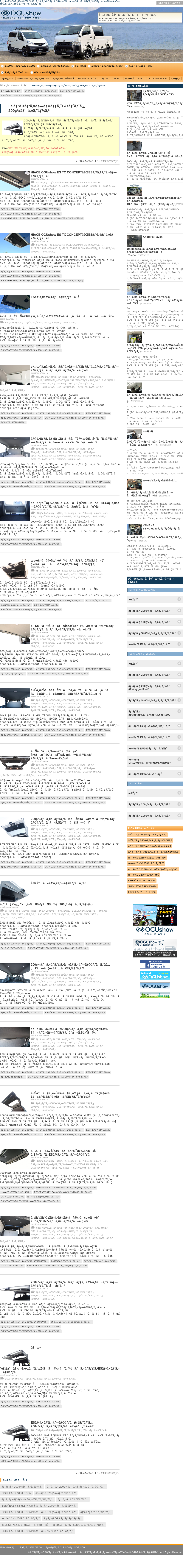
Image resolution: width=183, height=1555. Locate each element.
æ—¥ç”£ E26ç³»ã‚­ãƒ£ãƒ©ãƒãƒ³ (43, 1197)
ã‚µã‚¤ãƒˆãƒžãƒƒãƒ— (31, 1547)
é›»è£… (141, 79)
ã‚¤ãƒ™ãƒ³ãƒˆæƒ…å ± (17, 72)
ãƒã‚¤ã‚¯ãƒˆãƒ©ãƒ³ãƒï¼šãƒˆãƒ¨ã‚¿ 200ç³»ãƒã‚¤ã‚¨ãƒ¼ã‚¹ (68, 570)
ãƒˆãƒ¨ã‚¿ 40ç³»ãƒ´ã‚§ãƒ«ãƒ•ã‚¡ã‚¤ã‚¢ (149, 846)
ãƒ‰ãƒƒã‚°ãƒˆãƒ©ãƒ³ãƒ (13, 422)
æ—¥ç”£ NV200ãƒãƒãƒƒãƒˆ (16, 1192)
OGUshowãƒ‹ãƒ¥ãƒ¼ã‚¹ (47, 72)
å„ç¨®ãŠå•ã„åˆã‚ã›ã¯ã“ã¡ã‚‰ (140, 17)
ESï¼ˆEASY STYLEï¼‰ (72, 91)
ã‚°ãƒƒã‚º (175, 79)
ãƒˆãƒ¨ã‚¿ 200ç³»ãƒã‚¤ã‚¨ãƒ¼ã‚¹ (40, 91)
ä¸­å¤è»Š (80, 66)
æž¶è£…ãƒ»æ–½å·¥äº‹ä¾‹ (55, 66)
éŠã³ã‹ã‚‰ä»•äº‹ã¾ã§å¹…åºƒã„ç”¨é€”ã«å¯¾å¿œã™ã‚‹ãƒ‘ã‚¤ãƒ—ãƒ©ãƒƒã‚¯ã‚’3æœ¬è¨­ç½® (63, 755)
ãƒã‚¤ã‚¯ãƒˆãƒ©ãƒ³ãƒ (98, 600)
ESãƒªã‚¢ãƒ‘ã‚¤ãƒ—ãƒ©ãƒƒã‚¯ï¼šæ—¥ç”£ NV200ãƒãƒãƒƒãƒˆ (65, 1167)
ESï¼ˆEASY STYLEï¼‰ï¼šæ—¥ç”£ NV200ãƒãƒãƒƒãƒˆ (63, 1192)
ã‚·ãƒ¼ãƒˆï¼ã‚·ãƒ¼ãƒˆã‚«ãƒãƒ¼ (33, 79)
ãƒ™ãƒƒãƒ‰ (8, 79)
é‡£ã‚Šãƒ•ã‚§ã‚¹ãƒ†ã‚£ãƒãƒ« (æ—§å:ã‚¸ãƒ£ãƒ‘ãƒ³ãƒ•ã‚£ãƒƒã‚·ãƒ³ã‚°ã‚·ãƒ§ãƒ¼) (42, 218)
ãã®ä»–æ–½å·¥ (158, 79)
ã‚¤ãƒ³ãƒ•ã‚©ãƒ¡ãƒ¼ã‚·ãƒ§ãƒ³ (107, 66)
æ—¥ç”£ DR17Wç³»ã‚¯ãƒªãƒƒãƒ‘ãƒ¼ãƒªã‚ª (152, 869)
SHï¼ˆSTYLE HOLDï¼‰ (142, 886)
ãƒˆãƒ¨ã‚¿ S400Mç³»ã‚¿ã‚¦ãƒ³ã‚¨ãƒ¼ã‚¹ (150, 840)
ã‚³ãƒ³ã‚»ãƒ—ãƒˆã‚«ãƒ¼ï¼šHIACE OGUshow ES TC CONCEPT (69, 182)
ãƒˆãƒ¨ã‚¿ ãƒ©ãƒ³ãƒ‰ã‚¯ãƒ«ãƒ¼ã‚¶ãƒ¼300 (153, 851)
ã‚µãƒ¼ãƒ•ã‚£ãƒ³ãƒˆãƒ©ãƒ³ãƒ (16, 605)
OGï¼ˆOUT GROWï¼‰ (141, 880)
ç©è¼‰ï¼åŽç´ (88, 79)
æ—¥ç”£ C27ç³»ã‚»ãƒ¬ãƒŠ (143, 874)
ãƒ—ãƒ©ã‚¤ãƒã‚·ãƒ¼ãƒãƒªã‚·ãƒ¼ (65, 1547)
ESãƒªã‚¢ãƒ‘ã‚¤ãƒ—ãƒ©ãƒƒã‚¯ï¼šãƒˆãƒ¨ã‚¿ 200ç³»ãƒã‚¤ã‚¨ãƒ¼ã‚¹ (68, 85)
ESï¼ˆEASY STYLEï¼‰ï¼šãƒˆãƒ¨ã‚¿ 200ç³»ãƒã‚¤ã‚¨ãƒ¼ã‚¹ (31, 95)
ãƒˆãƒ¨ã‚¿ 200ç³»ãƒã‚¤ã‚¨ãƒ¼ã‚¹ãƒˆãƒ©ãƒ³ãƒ (59, 413)
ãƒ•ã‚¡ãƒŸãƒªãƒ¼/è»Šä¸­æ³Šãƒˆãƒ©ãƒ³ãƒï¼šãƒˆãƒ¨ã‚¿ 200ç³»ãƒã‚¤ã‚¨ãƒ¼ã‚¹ (73, 380)
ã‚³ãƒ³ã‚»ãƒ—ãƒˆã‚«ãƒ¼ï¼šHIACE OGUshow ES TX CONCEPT (69, 245)
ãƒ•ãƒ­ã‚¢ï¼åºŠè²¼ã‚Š (63, 79)
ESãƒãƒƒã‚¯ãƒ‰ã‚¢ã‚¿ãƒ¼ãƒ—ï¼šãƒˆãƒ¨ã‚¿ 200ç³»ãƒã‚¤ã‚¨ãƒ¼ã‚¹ (68, 516)
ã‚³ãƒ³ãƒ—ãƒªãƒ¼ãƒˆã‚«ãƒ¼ (20, 66)
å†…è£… (106, 79)
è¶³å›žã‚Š (129, 79)
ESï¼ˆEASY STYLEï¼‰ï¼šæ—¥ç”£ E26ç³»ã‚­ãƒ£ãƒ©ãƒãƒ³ (30, 1201)
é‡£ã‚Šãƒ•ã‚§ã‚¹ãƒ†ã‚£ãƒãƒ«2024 (49, 186)
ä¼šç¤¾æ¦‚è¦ (8, 1547)
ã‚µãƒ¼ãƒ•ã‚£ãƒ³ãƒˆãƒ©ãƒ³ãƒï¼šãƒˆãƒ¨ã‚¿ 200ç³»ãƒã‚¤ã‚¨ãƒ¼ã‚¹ (67, 574)
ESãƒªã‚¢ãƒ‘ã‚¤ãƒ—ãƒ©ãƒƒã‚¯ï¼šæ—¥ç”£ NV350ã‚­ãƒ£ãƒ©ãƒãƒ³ (66, 1164)
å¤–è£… (117, 79)
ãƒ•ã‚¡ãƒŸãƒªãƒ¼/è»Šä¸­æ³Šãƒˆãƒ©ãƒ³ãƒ (21, 418)
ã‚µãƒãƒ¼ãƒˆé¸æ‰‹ (141, 66)
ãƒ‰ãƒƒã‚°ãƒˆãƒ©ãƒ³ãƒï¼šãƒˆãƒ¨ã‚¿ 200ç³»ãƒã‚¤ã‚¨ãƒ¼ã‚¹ (69, 377)
